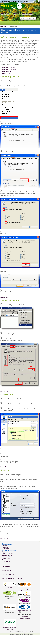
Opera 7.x (6, 73)
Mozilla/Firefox (7, 71)
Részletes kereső (8, 574)
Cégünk (4, 545)
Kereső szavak (7, 571)
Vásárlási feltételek (7, 553)
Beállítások (5, 14)
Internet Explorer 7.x (10, 67)
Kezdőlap (3, 26)
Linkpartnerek (6, 561)
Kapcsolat (34, 1)
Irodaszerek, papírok (24, 597)
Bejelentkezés (27, 14)
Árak (3, 552)
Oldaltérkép (5, 549)
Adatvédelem (6, 558)
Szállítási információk (8, 555)
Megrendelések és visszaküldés (12, 578)
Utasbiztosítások (9, 612)
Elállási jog (5, 560)
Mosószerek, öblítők (24, 603)
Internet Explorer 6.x (10, 69)
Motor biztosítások (9, 610)
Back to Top (4, 297)
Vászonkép (9, 587)
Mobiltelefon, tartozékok (24, 610)
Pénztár (16, 14)
